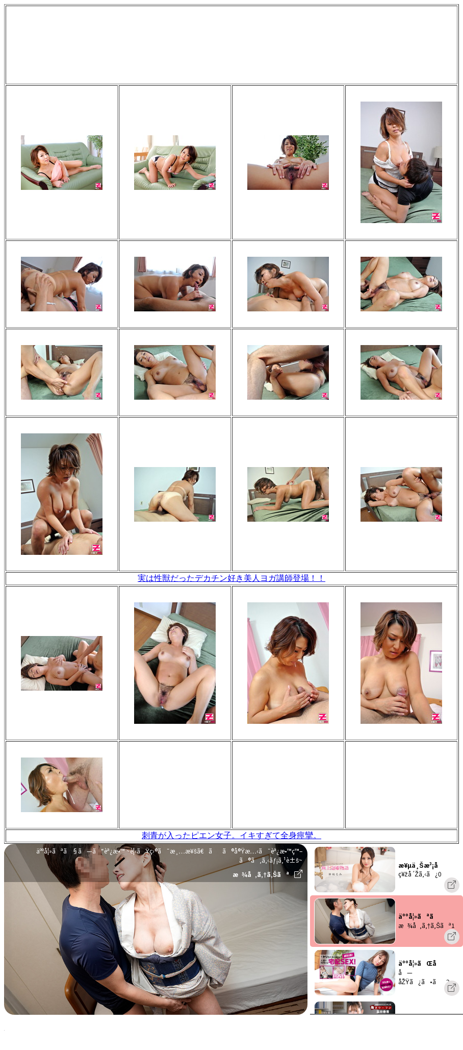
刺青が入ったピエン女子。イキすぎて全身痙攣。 (231, 835)
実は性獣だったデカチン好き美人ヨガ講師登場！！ (231, 578)
